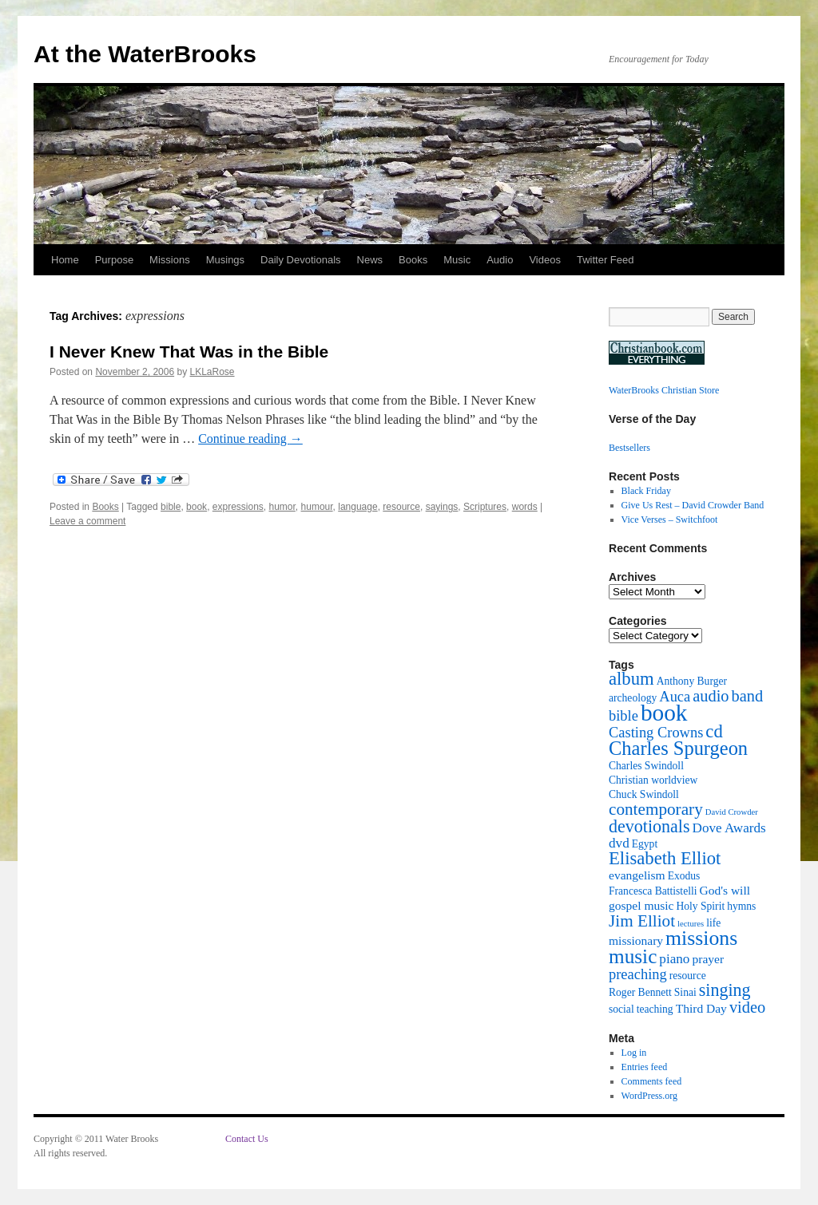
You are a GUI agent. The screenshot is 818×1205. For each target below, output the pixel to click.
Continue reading (250, 438)
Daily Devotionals (300, 260)
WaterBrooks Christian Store (664, 390)
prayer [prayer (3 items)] (708, 959)
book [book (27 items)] (664, 712)
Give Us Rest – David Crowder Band (692, 505)
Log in (634, 1052)
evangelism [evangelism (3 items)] (637, 875)
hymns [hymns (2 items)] (741, 906)
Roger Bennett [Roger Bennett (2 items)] (640, 992)
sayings (442, 506)
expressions (238, 506)
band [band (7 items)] (748, 696)
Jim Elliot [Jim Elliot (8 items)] (642, 920)
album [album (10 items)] (631, 679)
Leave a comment (87, 521)
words (525, 506)
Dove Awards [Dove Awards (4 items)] (729, 828)
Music (457, 260)
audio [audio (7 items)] (711, 696)
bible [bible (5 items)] (623, 716)
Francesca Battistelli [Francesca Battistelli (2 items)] (653, 891)
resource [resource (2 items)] (687, 976)
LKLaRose (212, 371)
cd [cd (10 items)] (713, 731)
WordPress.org (649, 1095)
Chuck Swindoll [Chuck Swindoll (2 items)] (644, 794)
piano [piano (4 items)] (674, 958)
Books (413, 260)
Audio (499, 260)
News (370, 260)
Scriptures (484, 506)
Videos (545, 260)
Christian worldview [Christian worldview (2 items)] (653, 780)
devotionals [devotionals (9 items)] (649, 826)
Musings (225, 260)
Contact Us (246, 1138)
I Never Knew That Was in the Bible (189, 351)
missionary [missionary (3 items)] (636, 940)
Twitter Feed (605, 260)
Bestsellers (629, 447)
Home (65, 260)
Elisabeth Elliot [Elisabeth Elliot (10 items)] (665, 858)
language (357, 506)
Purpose (114, 260)
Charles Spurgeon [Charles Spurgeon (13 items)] (678, 748)
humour (317, 506)
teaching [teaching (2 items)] (655, 1009)
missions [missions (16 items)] (701, 938)
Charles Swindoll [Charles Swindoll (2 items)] (646, 766)
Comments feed (651, 1081)
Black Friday (646, 490)
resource (401, 506)
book (196, 506)
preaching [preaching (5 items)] (638, 974)
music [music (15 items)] (633, 956)
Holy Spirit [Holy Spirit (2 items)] (700, 906)
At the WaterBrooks (145, 54)
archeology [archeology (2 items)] (633, 698)
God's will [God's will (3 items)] (724, 890)
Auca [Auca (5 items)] (674, 697)
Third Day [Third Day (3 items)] (701, 1008)
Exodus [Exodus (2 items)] (684, 876)
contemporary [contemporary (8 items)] (656, 809)
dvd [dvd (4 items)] (619, 843)
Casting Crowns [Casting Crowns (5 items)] (656, 733)
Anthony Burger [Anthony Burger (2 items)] (692, 681)
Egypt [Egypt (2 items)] (644, 844)
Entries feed (644, 1067)
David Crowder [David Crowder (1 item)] (731, 812)
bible (171, 506)
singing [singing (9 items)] (725, 990)
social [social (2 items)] (621, 1009)
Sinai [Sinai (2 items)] (685, 992)
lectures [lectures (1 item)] (690, 923)
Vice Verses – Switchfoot (669, 519)
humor (282, 506)
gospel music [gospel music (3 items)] (641, 905)
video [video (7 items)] (747, 1007)
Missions (169, 260)
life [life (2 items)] (713, 923)
